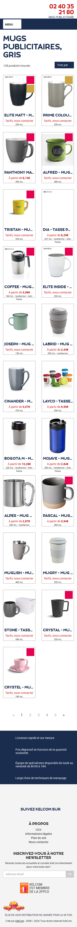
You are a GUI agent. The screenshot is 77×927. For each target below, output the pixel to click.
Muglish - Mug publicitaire (19, 572)
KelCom (19, 920)
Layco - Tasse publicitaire (58, 401)
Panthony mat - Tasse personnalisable (19, 172)
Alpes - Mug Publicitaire (19, 515)
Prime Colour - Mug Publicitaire (58, 115)
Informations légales (38, 834)
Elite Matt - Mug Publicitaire (19, 115)
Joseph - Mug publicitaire (19, 344)
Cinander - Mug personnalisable (19, 401)
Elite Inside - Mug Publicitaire (58, 286)
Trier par (64, 65)
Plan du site (38, 838)
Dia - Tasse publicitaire (58, 229)
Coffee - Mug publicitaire (19, 286)
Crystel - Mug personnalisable (19, 687)
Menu (12, 24)
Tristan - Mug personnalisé (19, 229)
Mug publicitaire (61, 17)
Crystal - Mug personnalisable (58, 630)
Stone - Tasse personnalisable (19, 630)
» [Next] (63, 714)
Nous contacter (38, 842)
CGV (38, 830)
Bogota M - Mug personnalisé (19, 458)
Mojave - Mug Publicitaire (58, 458)
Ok (70, 874)
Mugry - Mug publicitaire (58, 572)
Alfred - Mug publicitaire (58, 172)
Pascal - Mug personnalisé (58, 515)
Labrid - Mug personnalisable (58, 344)
